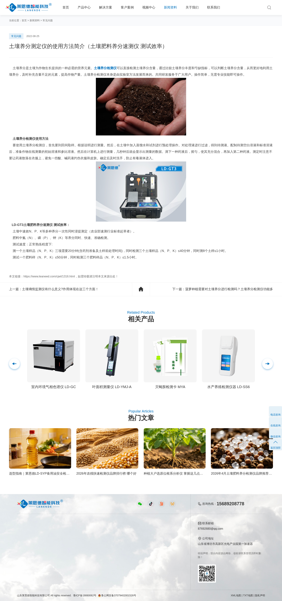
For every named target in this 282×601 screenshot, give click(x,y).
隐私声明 (260, 595)
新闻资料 (170, 7)
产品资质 (166, 536)
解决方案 (105, 7)
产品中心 (84, 7)
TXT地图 (248, 595)
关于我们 (192, 7)
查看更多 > (24, 566)
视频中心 (148, 7)
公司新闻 (135, 529)
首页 (65, 7)
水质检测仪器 (25, 542)
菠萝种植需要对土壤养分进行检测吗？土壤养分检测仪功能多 (229, 289)
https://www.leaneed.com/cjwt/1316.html (49, 276)
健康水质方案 (60, 542)
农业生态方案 (60, 529)
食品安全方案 (60, 536)
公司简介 (166, 529)
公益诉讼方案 (60, 566)
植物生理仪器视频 (100, 548)
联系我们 (213, 7)
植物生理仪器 (25, 548)
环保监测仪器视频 (100, 560)
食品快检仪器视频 (100, 536)
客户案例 (127, 7)
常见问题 (48, 20)
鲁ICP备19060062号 (84, 595)
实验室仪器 (24, 554)
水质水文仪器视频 (100, 542)
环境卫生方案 (60, 560)
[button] (267, 363)
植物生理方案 (60, 548)
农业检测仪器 (25, 536)
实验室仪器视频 (99, 554)
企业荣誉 (166, 542)
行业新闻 (135, 536)
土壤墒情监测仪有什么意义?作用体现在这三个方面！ (60, 289)
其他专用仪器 (25, 560)
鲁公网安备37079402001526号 (117, 595)
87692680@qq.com (210, 528)
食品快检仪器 (25, 529)
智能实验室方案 (62, 554)
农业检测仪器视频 (100, 529)
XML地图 (236, 595)
